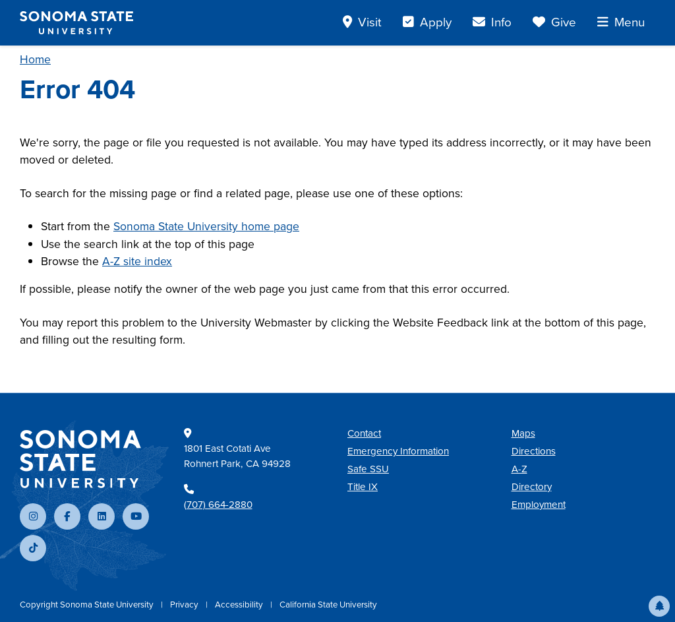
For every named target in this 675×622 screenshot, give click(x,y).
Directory (532, 487)
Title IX (362, 487)
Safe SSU (368, 469)
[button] (659, 606)
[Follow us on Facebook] (67, 516)
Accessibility (240, 604)
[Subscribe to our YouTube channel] (136, 516)
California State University (328, 604)
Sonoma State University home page (206, 226)
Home (35, 59)
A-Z (519, 469)
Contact (364, 433)
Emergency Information (398, 451)
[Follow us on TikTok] (33, 548)
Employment (539, 504)
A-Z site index (137, 261)
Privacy (185, 604)
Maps (523, 433)
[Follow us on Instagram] (33, 516)
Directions (534, 451)
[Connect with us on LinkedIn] (101, 516)
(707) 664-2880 (218, 504)
